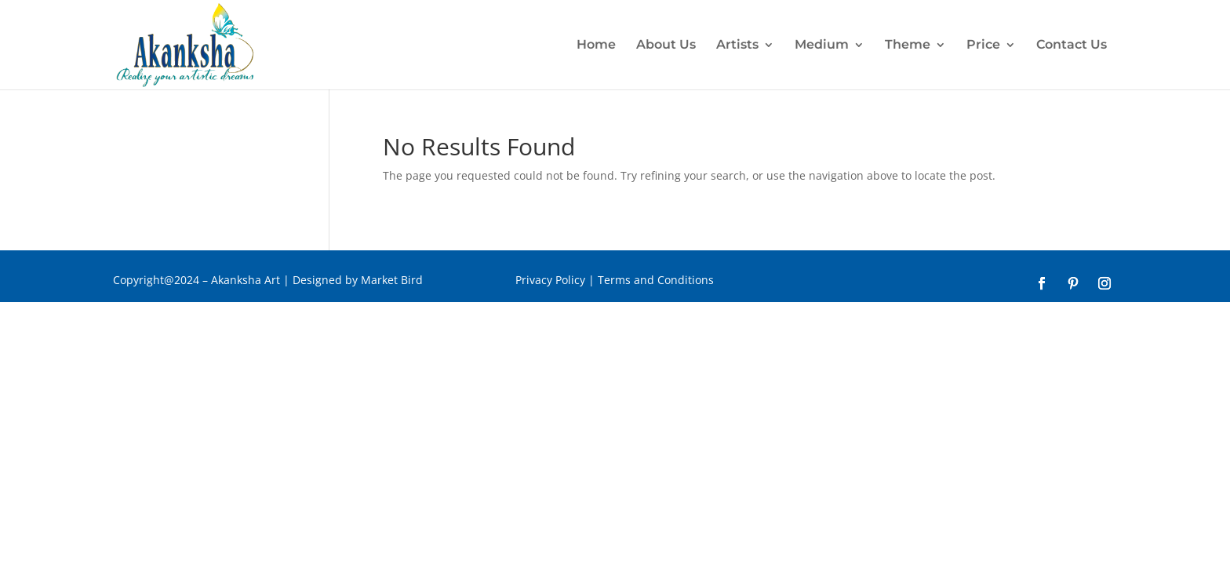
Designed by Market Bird (359, 279)
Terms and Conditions (656, 279)
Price (983, 45)
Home (596, 45)
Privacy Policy (550, 279)
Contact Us (1071, 45)
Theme (907, 45)
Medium (822, 45)
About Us (666, 45)
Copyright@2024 (156, 279)
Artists (737, 45)
